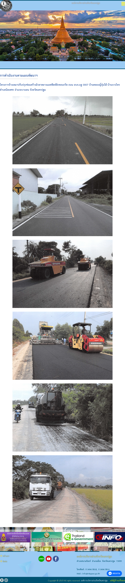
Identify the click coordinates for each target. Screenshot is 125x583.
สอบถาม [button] (114, 573)
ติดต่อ (5, 562)
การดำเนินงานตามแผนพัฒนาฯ (19, 76)
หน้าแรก (6, 556)
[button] (56, 545)
